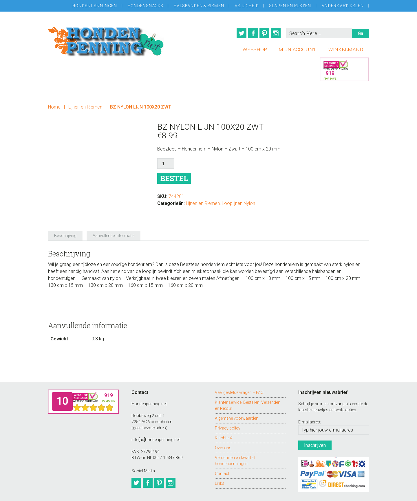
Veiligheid (247, 5)
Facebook (250, 33)
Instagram (277, 33)
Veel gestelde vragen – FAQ (239, 376)
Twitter (237, 33)
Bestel (174, 176)
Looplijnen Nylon (238, 201)
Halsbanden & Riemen (198, 5)
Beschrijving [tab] (65, 219)
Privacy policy (227, 411)
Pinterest (264, 33)
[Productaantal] (165, 162)
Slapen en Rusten (290, 5)
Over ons (223, 431)
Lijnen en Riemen (85, 105)
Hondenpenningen (94, 5)
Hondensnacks (145, 5)
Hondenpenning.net (106, 39)
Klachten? (224, 421)
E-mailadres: (309, 405)
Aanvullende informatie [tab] (113, 219)
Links (219, 467)
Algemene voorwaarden (236, 401)
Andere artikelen (342, 5)
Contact (222, 457)
